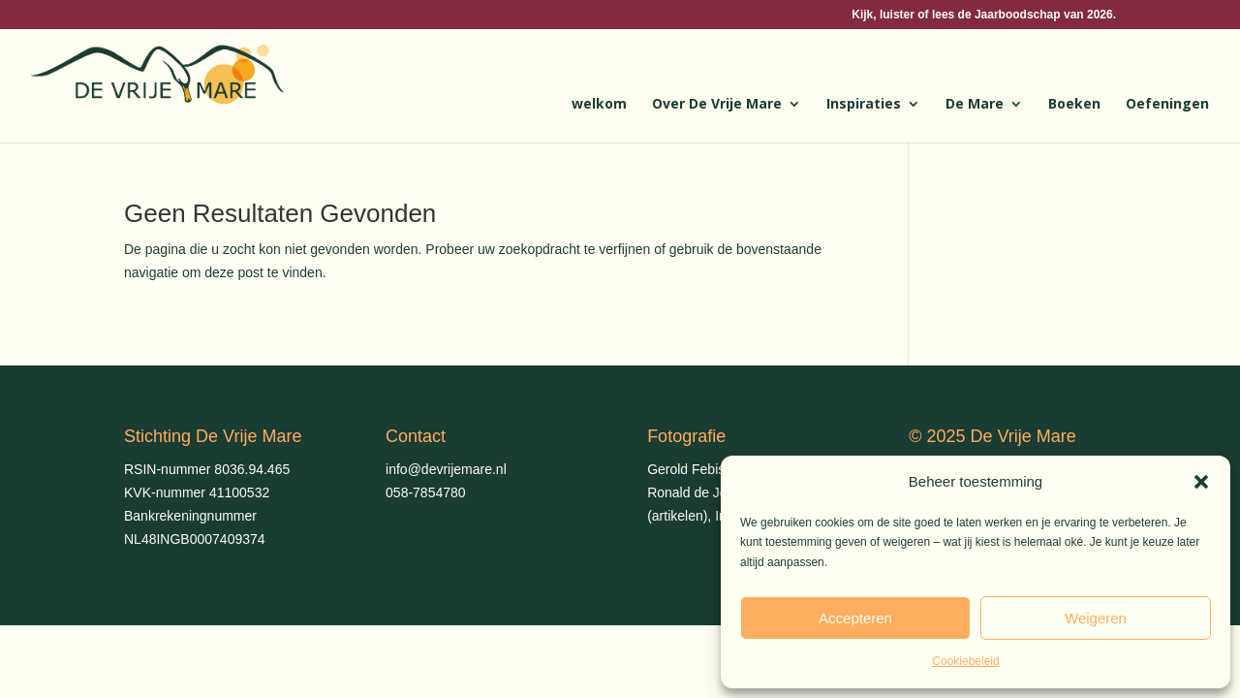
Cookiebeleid (965, 661)
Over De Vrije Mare (717, 104)
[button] (1201, 482)
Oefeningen (1167, 104)
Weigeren (1096, 618)
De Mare (975, 104)
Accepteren (855, 618)
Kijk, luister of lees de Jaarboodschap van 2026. (984, 15)
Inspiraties (863, 104)
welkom (599, 104)
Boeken (1074, 104)
